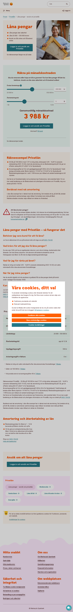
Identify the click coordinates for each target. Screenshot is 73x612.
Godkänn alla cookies (36, 315)
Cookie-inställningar (37, 325)
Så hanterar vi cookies (41, 310)
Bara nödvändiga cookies (36, 320)
